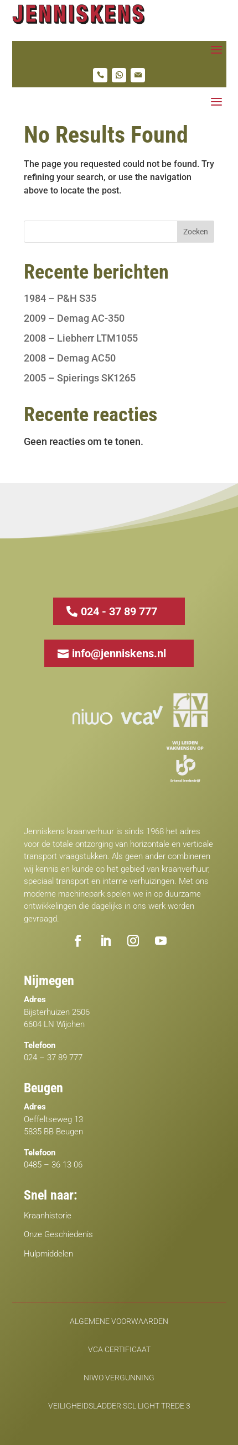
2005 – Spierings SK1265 (80, 378)
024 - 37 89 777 (119, 611)
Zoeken (195, 231)
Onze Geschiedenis (58, 1234)
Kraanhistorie (47, 1216)
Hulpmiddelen (48, 1254)
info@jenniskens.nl (119, 653)
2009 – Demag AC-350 (74, 318)
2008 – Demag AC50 (70, 358)
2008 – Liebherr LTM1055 (81, 338)
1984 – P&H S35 (60, 298)
